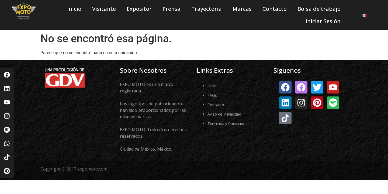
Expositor (139, 8)
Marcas (242, 8)
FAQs (212, 95)
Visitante (104, 8)
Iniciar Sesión (323, 21)
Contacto (274, 8)
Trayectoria (206, 8)
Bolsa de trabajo (319, 8)
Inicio (74, 8)
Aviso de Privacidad (224, 114)
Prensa (171, 8)
